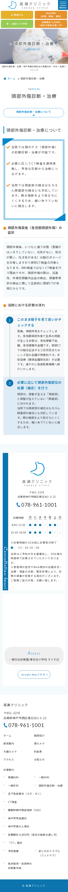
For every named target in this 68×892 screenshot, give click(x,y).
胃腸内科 (13, 777)
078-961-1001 (39, 505)
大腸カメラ (10, 751)
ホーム (7, 735)
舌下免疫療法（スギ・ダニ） (25, 793)
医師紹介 (39, 735)
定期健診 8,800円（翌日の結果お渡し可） (51, 24)
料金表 (38, 751)
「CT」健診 (15, 843)
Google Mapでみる (33, 674)
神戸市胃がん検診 (19, 826)
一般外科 (13, 785)
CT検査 (12, 802)
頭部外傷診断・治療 (51, 785)
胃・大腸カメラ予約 (17, 23)
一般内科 (44, 777)
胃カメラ (39, 743)
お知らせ (39, 759)
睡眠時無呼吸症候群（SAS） (25, 810)
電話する (17, 14)
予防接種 (13, 851)
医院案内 (8, 743)
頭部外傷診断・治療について (33, 112)
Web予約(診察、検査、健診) (51, 15)
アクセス (8, 759)
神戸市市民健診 (17, 818)
